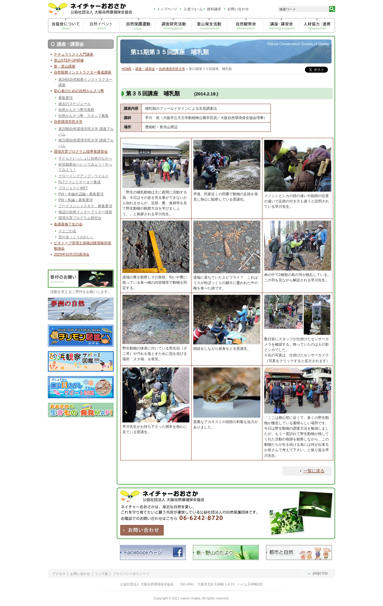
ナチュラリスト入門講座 (73, 54)
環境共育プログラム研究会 (79, 218)
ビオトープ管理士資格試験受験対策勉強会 (82, 246)
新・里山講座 (64, 66)
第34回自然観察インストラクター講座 (85, 82)
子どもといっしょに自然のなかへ (85, 158)
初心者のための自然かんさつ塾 (79, 91)
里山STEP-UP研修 (69, 60)
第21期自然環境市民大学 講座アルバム (86, 143)
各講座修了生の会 (68, 224)
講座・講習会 (145, 69)
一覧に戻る (313, 470)
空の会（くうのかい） (76, 237)
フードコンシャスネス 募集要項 (85, 206)
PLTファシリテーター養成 (79, 182)
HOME (127, 69)
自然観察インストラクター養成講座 (82, 72)
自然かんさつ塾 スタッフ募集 (83, 116)
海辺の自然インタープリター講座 (85, 212)
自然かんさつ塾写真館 (76, 110)
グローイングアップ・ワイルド (83, 176)
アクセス (59, 574)
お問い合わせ (80, 574)
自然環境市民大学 (172, 69)
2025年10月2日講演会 (71, 254)
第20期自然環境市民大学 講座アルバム (86, 131)
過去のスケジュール (74, 104)
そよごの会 (67, 231)
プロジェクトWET (73, 188)
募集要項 (65, 98)
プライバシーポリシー (129, 574)
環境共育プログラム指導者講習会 (81, 151)
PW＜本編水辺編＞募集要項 (81, 194)
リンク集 (101, 574)
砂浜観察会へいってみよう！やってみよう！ (85, 167)
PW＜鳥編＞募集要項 (75, 200)
